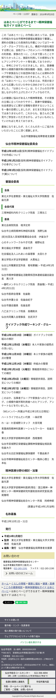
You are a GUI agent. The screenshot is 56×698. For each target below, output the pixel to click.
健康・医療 (49, 583)
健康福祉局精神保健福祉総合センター (21, 561)
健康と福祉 (34, 583)
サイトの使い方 (11, 619)
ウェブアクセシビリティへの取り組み (22, 636)
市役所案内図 (42, 681)
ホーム (5, 583)
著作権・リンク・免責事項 (17, 625)
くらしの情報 (18, 583)
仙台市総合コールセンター (17, 672)
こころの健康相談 (13, 587)
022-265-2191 (20, 568)
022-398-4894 (41, 672)
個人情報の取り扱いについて (18, 630)
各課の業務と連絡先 (15, 681)
